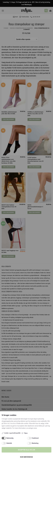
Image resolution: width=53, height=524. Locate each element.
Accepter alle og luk (26, 450)
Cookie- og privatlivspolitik (11, 433)
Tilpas (24, 433)
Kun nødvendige (26, 457)
